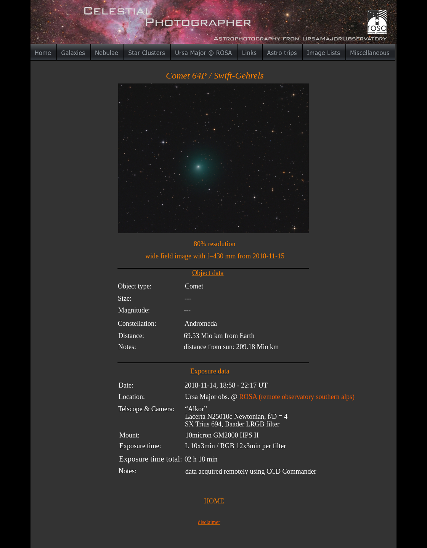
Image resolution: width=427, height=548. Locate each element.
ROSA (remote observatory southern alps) (297, 397)
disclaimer (209, 522)
